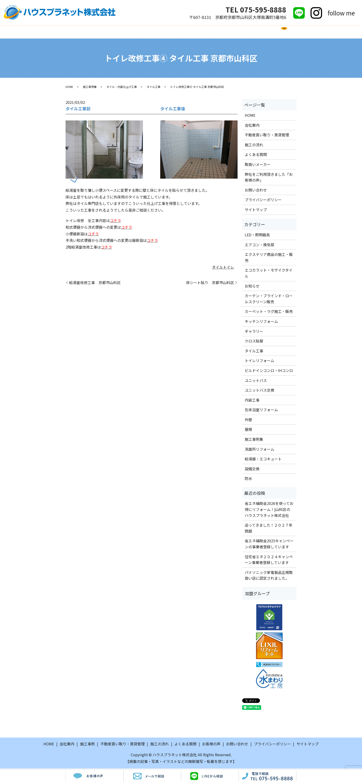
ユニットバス (256, 381)
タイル (217, 267)
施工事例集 (90, 87)
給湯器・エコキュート (263, 459)
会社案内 (98, 32)
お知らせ (252, 286)
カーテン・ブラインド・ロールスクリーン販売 (269, 299)
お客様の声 (241, 32)
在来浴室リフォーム (261, 410)
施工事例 (121, 32)
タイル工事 (153, 87)
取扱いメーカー (210, 32)
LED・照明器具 (257, 235)
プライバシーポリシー (263, 200)
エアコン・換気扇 (259, 245)
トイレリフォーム (259, 361)
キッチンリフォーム (261, 322)
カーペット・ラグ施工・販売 (269, 312)
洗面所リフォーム (259, 449)
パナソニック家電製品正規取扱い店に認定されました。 (269, 576)
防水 (248, 479)
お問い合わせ (271, 32)
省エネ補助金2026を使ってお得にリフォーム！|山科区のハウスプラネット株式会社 (269, 510)
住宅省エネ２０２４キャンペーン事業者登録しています (269, 560)
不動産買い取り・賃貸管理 (267, 135)
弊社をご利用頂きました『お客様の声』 (269, 177)
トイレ (228, 267)
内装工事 (252, 400)
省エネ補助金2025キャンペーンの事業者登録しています (269, 544)
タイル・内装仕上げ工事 (121, 87)
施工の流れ (147, 32)
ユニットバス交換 (259, 390)
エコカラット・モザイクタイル (269, 273)
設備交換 (252, 469)
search (292, 34)
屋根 (248, 430)
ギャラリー (254, 331)
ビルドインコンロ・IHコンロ (269, 371)
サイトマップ (256, 210)
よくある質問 (176, 32)
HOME (77, 32)
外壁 (248, 420)
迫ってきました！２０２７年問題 (269, 528)
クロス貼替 (254, 341)
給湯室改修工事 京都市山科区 (95, 282)
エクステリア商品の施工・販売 (269, 258)
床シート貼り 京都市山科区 (210, 282)
